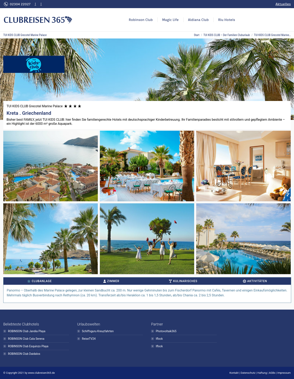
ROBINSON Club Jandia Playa (26, 331)
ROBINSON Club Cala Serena (26, 338)
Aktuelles (283, 4)
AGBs (272, 372)
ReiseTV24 (89, 338)
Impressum (284, 372)
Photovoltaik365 (166, 331)
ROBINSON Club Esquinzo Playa (28, 346)
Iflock (159, 338)
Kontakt (234, 372)
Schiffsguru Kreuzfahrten (98, 331)
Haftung (262, 372)
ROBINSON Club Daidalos (24, 353)
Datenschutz (248, 372)
